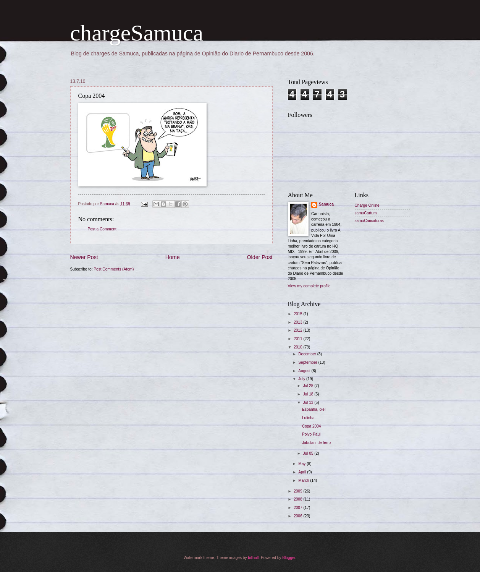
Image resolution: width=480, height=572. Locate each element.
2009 (298, 491)
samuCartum (366, 213)
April (302, 472)
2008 (298, 499)
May (302, 464)
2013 (298, 322)
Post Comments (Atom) (114, 269)
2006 (298, 516)
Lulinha (308, 418)
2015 (298, 314)
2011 (298, 339)
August (304, 371)
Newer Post (84, 257)
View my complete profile (309, 286)
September (308, 362)
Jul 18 (308, 394)
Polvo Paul (311, 434)
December (307, 354)
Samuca (326, 204)
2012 (298, 330)
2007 (298, 508)
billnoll (253, 558)
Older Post (260, 257)
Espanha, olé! (314, 409)
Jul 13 (308, 402)
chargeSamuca (137, 32)
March (304, 480)
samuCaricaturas (369, 221)
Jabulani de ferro (316, 443)
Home (172, 257)
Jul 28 (308, 386)
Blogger (288, 558)
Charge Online (367, 205)
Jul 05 (308, 453)
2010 (298, 347)
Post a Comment (102, 229)
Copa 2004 (311, 426)
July (302, 379)
